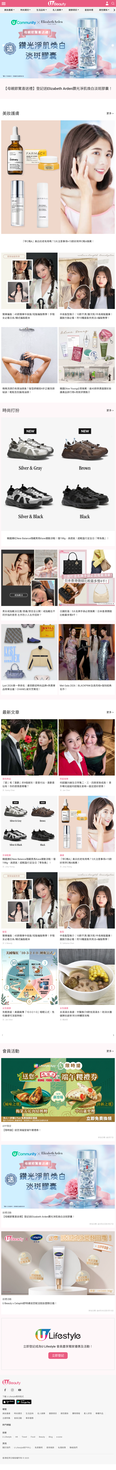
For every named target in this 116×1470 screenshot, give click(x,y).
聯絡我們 (73, 1447)
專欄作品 (99, 1413)
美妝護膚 (8, 10)
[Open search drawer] (113, 3)
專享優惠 (30, 1418)
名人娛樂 (57, 10)
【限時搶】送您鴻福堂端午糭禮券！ (21, 1130)
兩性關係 (103, 10)
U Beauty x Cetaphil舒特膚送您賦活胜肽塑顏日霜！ (29, 1303)
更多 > (110, 113)
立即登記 (58, 1355)
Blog (51, 1437)
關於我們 (6, 1447)
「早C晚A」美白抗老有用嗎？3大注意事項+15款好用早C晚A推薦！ (58, 241)
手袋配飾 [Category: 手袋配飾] (6, 855)
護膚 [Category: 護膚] (62, 855)
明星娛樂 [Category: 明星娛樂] (64, 779)
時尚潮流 (24, 10)
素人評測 (88, 1413)
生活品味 (40, 10)
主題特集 (6, 1418)
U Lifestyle (6, 1437)
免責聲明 (39, 1447)
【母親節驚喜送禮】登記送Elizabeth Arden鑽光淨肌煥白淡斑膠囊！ (38, 1216)
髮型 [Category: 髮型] (4, 932)
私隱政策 (62, 1447)
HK (16, 1437)
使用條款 (50, 1447)
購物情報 (76, 1413)
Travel (24, 1437)
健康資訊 (73, 10)
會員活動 (18, 1418)
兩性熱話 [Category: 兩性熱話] (6, 779)
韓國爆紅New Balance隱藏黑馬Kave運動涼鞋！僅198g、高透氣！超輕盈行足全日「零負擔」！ (58, 538)
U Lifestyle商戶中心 (22, 1447)
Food (33, 1437)
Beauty (42, 1437)
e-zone (59, 1437)
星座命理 (89, 10)
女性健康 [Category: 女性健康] (6, 1008)
